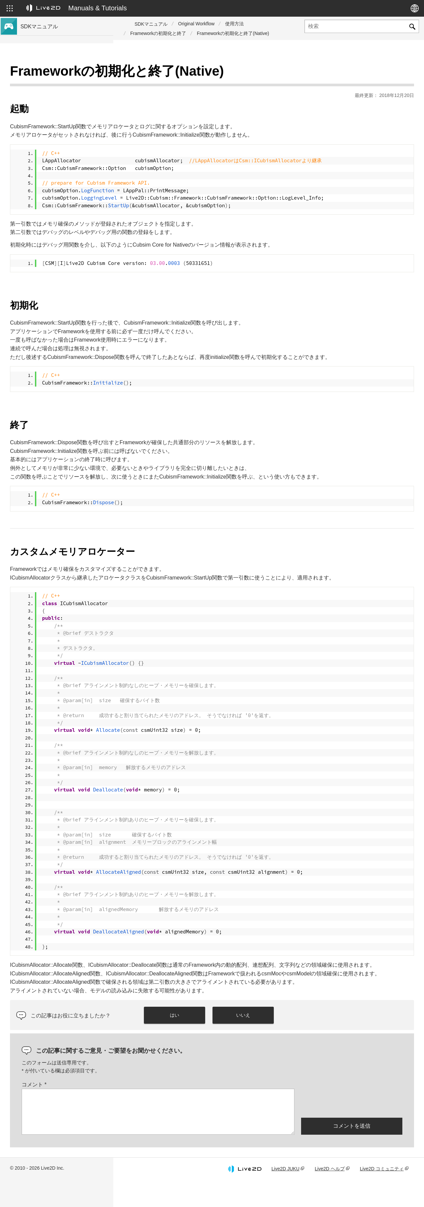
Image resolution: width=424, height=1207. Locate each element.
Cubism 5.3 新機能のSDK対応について (62, 84)
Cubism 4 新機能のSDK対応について (60, 105)
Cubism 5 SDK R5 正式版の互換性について (65, 130)
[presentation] (351, 1129)
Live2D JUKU (285, 1194)
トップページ (36, 73)
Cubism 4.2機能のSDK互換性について (62, 172)
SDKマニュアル (151, 24)
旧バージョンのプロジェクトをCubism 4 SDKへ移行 (64, 204)
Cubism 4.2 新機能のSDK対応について (62, 116)
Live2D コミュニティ (382, 1194)
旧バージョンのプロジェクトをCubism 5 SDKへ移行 (64, 187)
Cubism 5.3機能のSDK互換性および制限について (64, 148)
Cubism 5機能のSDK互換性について (60, 162)
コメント (147, 1110)
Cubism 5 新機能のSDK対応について (60, 94)
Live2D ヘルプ (329, 1194)
